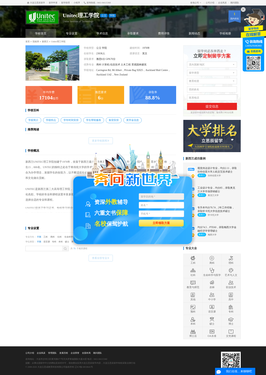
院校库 (36, 41)
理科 (231, 260)
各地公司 (195, 2)
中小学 (212, 296)
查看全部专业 (100, 258)
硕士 (67, 241)
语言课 (46, 241)
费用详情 (164, 33)
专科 (54, 241)
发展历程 (63, 353)
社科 (59, 237)
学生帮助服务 (93, 120)
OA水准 (212, 333)
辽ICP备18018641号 (84, 367)
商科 (52, 237)
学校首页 (40, 33)
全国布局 (86, 353)
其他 (193, 296)
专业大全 (191, 248)
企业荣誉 (75, 353)
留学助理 (65, 2)
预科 (193, 308)
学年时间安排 (71, 120)
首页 (27, 41)
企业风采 (222, 2)
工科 (45, 237)
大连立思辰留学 (36, 2)
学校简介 (33, 120)
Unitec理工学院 (58, 41)
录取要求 (133, 33)
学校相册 (225, 33)
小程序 (77, 2)
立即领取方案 (161, 222)
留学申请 (53, 2)
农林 (212, 284)
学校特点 (51, 120)
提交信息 (212, 106)
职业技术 (231, 284)
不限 (39, 237)
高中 (231, 296)
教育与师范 (193, 284)
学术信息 (102, 33)
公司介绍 (210, 2)
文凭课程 (231, 333)
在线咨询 (256, 51)
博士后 (193, 333)
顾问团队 (234, 2)
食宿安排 (114, 120)
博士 (231, 321)
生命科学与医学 (212, 272)
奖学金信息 (132, 120)
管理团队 (52, 353)
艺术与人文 (231, 272)
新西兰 (45, 41)
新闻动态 (194, 33)
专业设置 (71, 33)
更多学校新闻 (100, 140)
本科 (60, 241)
